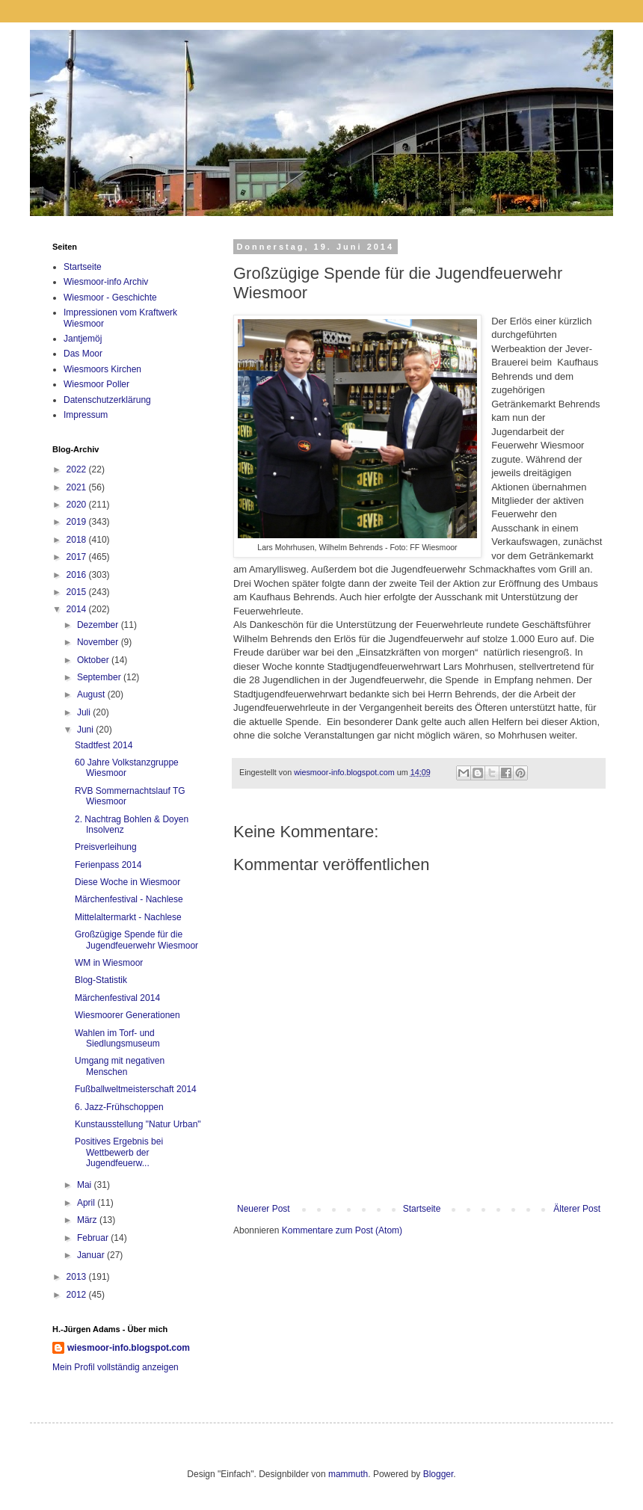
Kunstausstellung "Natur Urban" (138, 1124)
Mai (85, 1185)
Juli (85, 712)
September (100, 677)
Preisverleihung (106, 847)
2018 (78, 539)
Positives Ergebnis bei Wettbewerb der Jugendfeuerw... (119, 1152)
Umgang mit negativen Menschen (119, 1066)
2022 (78, 469)
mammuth (348, 1474)
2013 (78, 1277)
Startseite (422, 1209)
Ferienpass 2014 (108, 865)
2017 (78, 557)
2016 (78, 575)
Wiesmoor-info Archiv (106, 282)
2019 (78, 522)
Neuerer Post (263, 1209)
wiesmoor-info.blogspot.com (128, 1348)
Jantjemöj (83, 338)
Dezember (99, 625)
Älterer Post (576, 1209)
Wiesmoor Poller (96, 384)
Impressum (86, 415)
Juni (86, 729)
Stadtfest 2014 (103, 745)
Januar (92, 1255)
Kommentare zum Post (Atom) (342, 1230)
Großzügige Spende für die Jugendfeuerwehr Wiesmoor (136, 939)
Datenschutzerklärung (107, 400)
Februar (94, 1238)
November (99, 642)
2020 (78, 504)
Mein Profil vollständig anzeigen (115, 1367)
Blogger (438, 1474)
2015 (78, 592)
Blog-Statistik (101, 980)
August (92, 694)
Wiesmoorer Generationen (127, 1015)
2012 (78, 1294)
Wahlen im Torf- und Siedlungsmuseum (117, 1038)
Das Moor (83, 353)
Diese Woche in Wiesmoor (127, 882)
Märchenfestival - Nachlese (129, 899)
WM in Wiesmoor (109, 963)
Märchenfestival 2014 (117, 998)
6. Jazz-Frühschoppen (119, 1107)
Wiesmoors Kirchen (102, 369)
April (87, 1203)
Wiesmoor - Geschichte (110, 297)
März (88, 1220)
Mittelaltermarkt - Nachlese (128, 917)
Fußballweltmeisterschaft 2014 (136, 1089)
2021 (78, 487)
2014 (78, 609)
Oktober (94, 660)
